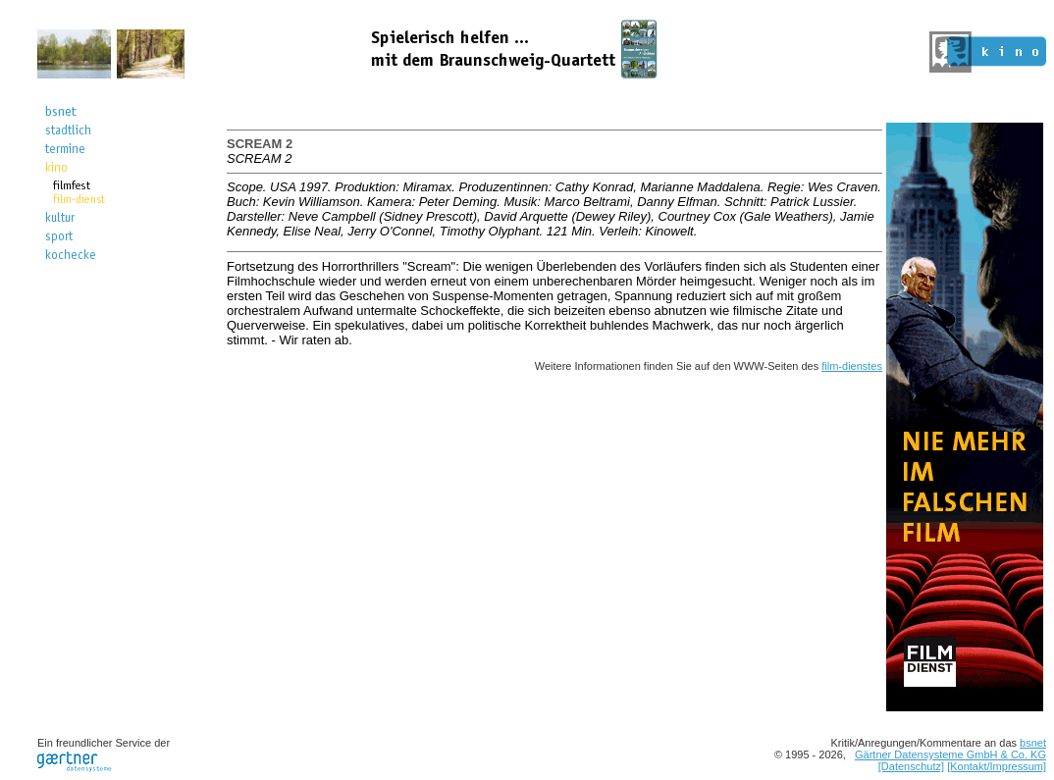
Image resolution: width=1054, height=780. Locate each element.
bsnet (1033, 743)
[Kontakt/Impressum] (996, 766)
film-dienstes (851, 366)
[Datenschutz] (911, 766)
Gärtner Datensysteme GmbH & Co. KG (950, 754)
